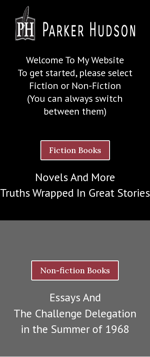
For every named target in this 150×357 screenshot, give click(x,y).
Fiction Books (75, 150)
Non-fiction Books (75, 270)
